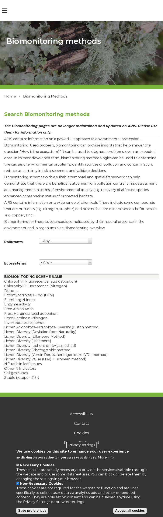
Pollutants (13, 242)
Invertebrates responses (24, 323)
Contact (81, 423)
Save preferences (32, 510)
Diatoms (11, 291)
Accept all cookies (130, 510)
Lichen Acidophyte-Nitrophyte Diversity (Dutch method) (52, 327)
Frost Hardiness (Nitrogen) (26, 318)
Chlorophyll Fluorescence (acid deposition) (40, 281)
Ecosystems (15, 263)
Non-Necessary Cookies (41, 484)
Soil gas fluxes (16, 373)
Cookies (81, 433)
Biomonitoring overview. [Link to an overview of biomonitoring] (85, 228)
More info (106, 457)
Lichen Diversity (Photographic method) (38, 350)
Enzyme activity (17, 304)
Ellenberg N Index (20, 300)
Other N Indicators (20, 368)
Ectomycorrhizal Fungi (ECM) (29, 295)
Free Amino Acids (18, 309)
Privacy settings (81, 445)
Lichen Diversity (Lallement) (27, 341)
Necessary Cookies (37, 465)
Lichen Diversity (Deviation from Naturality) (40, 332)
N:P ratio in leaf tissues (23, 364)
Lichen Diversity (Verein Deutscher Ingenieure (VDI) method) (56, 355)
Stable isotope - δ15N (21, 378)
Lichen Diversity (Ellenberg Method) (34, 336)
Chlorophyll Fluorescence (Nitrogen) (35, 286)
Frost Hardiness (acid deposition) (31, 314)
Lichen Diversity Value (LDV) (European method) (45, 359)
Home (10, 96)
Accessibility (81, 414)
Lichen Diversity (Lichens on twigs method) (40, 346)
